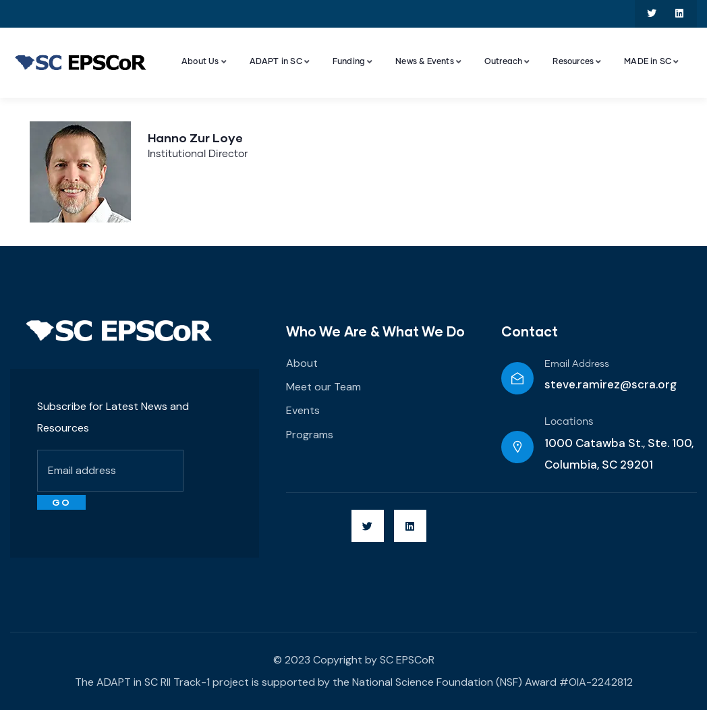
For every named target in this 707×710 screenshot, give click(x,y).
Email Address (576, 364)
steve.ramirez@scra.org (610, 384)
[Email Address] (517, 378)
